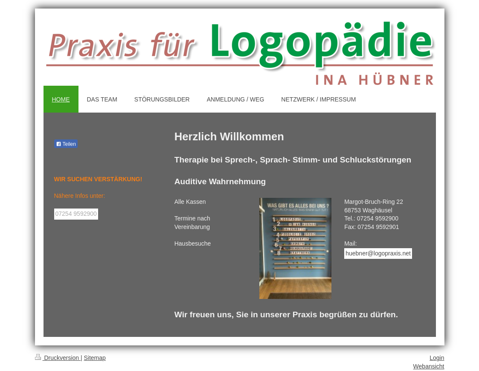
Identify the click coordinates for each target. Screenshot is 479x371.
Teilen (66, 144)
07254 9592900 (76, 213)
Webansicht (428, 366)
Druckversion (58, 357)
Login (437, 357)
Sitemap (95, 357)
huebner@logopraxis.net (378, 253)
